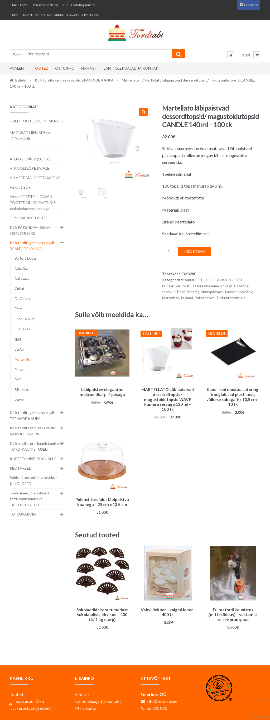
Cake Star (22, 268)
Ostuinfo (65, 68)
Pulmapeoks (205, 297)
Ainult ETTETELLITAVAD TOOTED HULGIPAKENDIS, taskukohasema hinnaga (33, 202)
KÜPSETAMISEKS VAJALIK (33, 458)
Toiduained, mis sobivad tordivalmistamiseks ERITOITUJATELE (29, 499)
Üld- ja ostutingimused (79, 5)
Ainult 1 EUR (20, 187)
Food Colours (24, 319)
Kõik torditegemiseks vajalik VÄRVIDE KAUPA (33, 431)
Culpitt (19, 289)
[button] (143, 112)
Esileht (21, 80)
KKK (15, 15)
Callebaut (22, 278)
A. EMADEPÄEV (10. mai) (30, 159)
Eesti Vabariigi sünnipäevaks (200, 291)
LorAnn (20, 349)
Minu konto (20, 5)
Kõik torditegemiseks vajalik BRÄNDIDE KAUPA (74, 80)
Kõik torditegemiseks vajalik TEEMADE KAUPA (33, 415)
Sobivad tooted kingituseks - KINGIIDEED (33, 480)
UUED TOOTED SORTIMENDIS (36, 121)
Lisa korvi (195, 251)
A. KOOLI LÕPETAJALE (29, 168)
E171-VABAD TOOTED (29, 218)
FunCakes (22, 329)
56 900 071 (157, 705)
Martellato (130, 80)
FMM (18, 309)
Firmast (89, 68)
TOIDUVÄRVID (23, 514)
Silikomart (22, 390)
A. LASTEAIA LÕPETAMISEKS (35, 177)
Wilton (20, 400)
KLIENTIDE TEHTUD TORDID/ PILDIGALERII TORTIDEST (61, 15)
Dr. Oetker (23, 299)
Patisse (20, 370)
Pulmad (187, 297)
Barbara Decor (25, 258)
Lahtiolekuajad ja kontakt (132, 68)
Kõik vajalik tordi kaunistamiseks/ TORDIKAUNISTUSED (37, 446)
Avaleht (18, 68)
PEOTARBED (21, 468)
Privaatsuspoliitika (46, 5)
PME (18, 380)
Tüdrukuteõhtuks (230, 297)
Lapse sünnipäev (238, 291)
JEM (18, 339)
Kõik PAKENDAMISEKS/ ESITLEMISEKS (30, 230)
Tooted (41, 68)
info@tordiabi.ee (162, 698)
